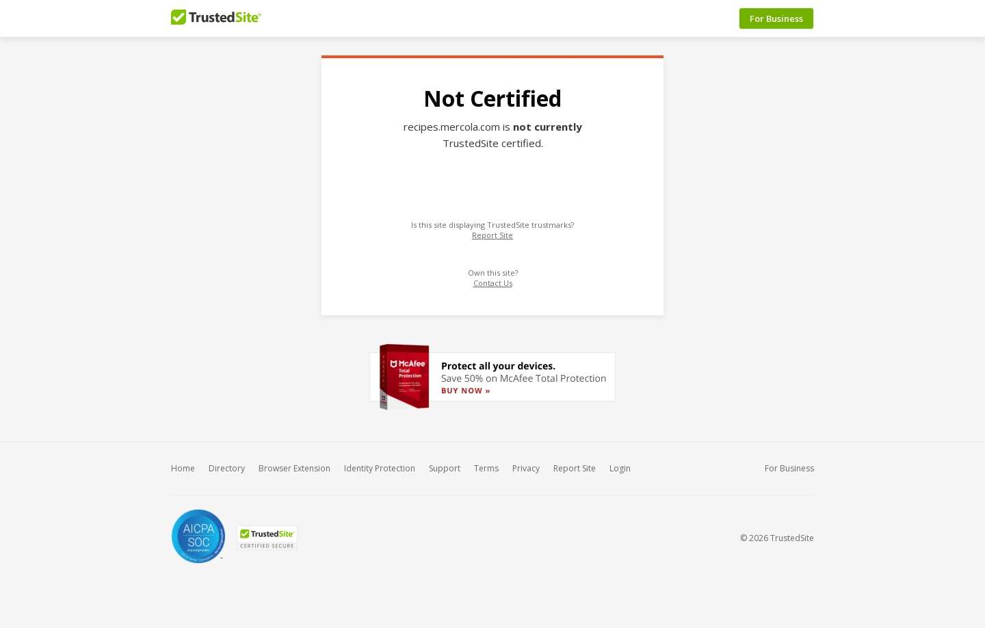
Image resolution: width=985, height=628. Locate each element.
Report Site (492, 235)
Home (183, 468)
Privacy (526, 468)
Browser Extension (294, 468)
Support (444, 468)
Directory (227, 468)
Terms (486, 468)
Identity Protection (379, 468)
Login (620, 468)
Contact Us (492, 283)
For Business (776, 18)
